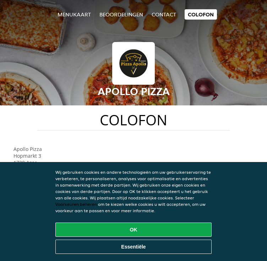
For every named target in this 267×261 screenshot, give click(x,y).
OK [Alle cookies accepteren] (133, 230)
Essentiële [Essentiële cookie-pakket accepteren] (133, 247)
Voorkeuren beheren (76, 204)
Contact (164, 14)
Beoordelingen (121, 14)
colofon (201, 14)
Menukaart (74, 14)
